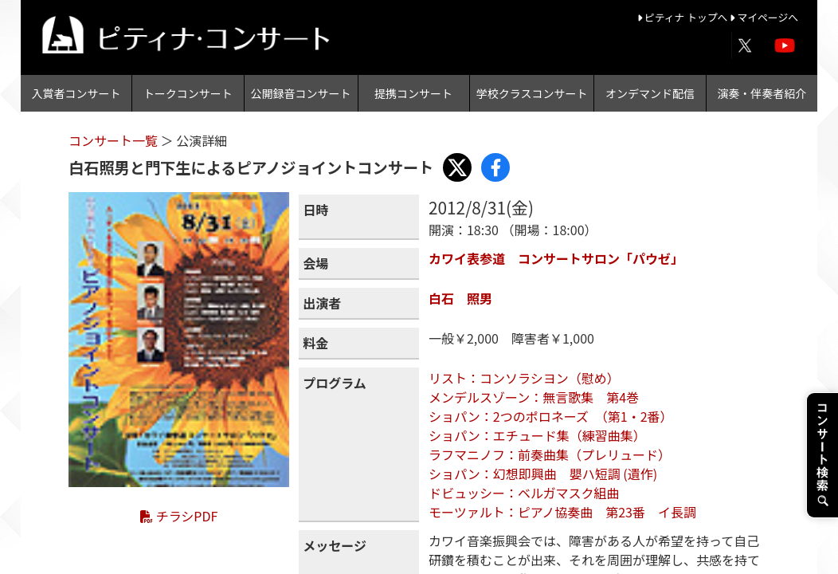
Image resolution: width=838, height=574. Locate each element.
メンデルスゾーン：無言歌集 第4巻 (534, 397)
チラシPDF (178, 515)
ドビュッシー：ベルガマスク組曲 (524, 492)
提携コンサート (413, 93)
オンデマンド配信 (650, 93)
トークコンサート (188, 93)
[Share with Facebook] (495, 167)
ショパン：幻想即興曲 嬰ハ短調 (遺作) (543, 473)
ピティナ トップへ (683, 17)
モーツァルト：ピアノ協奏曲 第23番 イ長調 (562, 511)
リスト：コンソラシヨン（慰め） (524, 377)
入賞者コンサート (76, 93)
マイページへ (764, 17)
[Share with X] (457, 167)
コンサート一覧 (115, 140)
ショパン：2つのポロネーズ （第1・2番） (551, 416)
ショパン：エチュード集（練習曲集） (537, 435)
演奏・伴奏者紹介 (761, 93)
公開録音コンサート (301, 93)
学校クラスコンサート (532, 93)
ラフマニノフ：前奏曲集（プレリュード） (550, 454)
